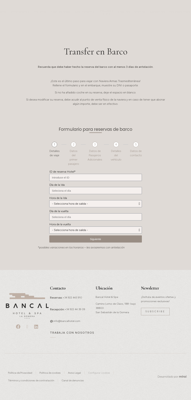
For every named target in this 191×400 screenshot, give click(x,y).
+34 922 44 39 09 (75, 309)
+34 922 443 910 (72, 297)
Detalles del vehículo (116, 155)
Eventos (124, 20)
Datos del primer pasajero (73, 157)
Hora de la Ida (58, 198)
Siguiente (95, 239)
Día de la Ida (57, 184)
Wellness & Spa (107, 21)
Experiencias (20, 20)
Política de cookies (50, 372)
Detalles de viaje (54, 153)
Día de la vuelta (58, 211)
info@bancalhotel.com (67, 321)
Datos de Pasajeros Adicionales (95, 155)
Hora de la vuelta (60, 224)
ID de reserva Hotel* (62, 171)
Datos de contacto (136, 153)
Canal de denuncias (73, 380)
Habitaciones (61, 20)
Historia (40, 20)
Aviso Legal (74, 372)
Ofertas (140, 20)
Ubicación (157, 20)
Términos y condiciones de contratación (31, 380)
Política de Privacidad (20, 372)
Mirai (183, 376)
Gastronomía (85, 20)
